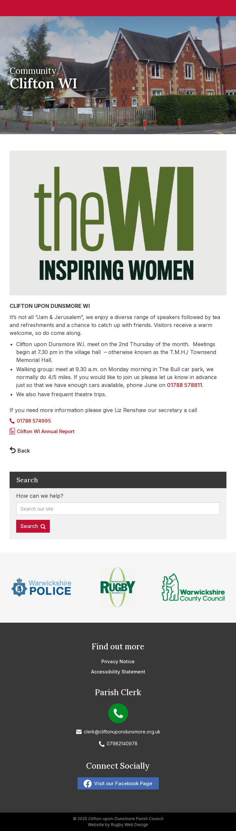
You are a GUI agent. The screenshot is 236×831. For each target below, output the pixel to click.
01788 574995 (34, 421)
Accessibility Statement (118, 671)
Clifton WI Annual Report (46, 431)
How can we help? (39, 496)
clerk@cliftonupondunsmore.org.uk (122, 731)
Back (23, 450)
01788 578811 (184, 385)
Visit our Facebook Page (123, 783)
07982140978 (122, 743)
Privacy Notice (118, 661)
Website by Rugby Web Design (118, 824)
